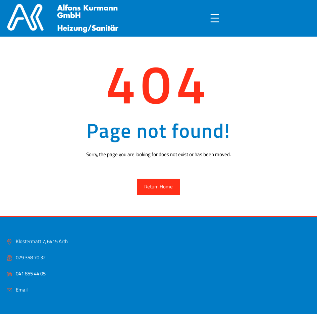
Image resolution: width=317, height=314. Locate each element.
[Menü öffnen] (215, 18)
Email (22, 290)
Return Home (158, 186)
